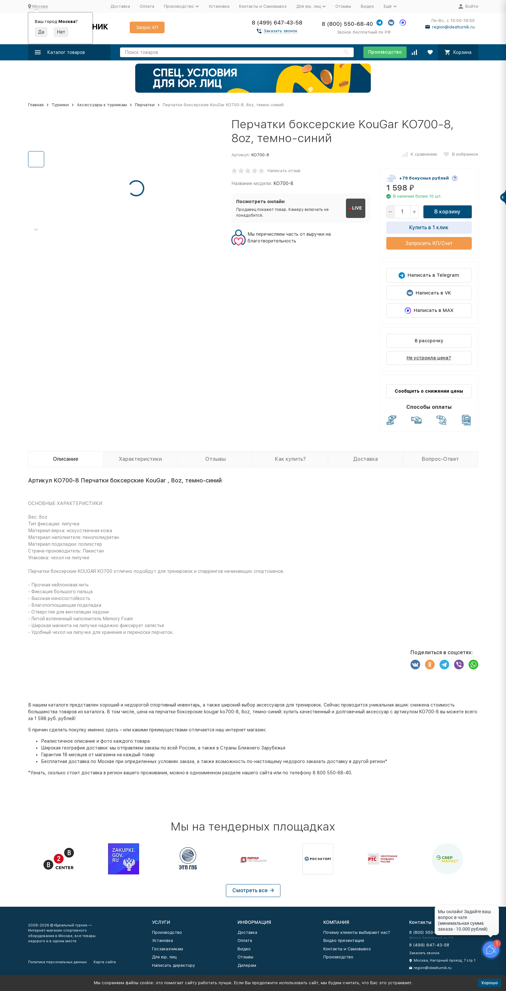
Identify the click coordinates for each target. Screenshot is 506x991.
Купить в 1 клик (429, 227)
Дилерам (247, 965)
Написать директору (173, 965)
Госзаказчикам (167, 948)
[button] (36, 229)
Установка (218, 6)
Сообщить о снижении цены (429, 391)
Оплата (147, 6)
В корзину (447, 212)
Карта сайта (105, 962)
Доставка (120, 6)
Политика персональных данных (57, 962)
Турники (60, 104)
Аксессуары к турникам (102, 104)
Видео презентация (343, 940)
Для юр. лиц (164, 957)
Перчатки (145, 104)
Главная (36, 104)
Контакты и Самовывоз (263, 6)
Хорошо (489, 982)
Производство (385, 52)
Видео (367, 6)
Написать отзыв (284, 170)
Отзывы (343, 6)
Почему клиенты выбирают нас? (356, 932)
